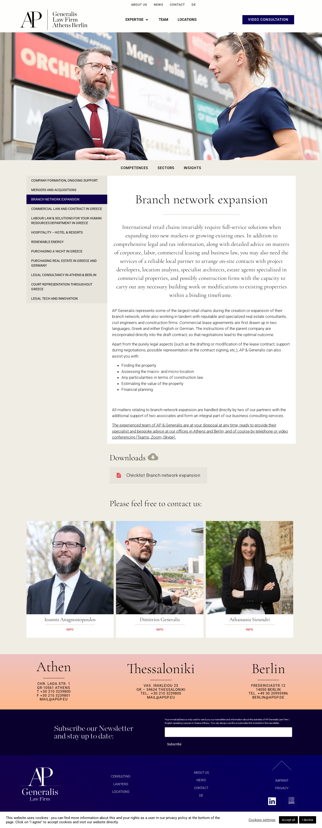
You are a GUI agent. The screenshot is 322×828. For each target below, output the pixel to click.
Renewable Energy (47, 242)
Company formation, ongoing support (64, 180)
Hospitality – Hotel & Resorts (57, 232)
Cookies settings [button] (262, 820)
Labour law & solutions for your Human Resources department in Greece (66, 220)
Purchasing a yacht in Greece (56, 251)
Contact (177, 4)
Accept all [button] (288, 820)
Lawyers (120, 784)
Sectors (166, 168)
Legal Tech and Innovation (54, 298)
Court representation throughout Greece (61, 286)
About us (139, 4)
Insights (192, 168)
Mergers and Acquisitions (53, 190)
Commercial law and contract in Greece (66, 209)
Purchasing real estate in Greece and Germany (64, 263)
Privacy (281, 788)
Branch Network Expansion (55, 199)
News (158, 4)
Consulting (120, 776)
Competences (134, 168)
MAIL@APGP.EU (54, 699)
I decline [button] (307, 820)
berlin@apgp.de (268, 697)
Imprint (281, 780)
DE (194, 4)
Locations (120, 792)
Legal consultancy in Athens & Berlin (63, 275)
